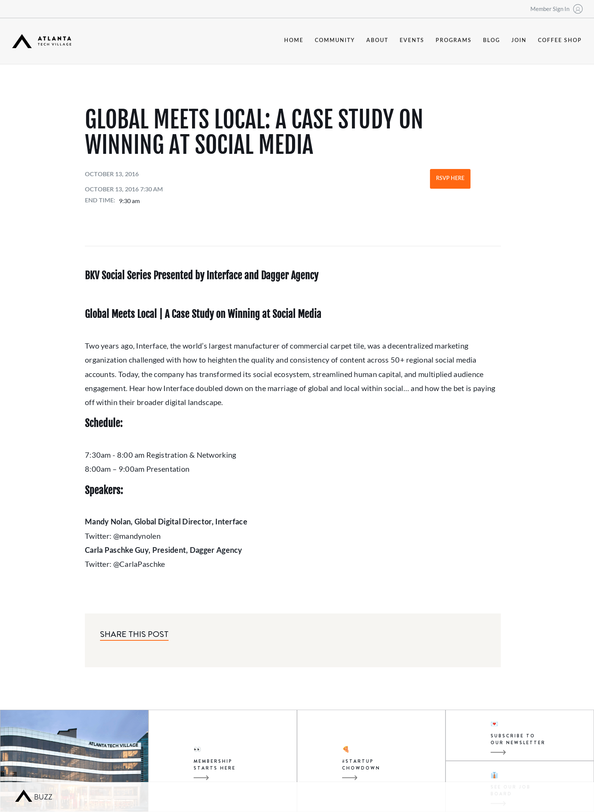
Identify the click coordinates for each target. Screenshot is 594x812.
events (412, 40)
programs (454, 40)
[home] (41, 41)
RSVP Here (450, 178)
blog (491, 40)
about (377, 40)
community (335, 40)
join (519, 40)
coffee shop (560, 40)
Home (293, 40)
